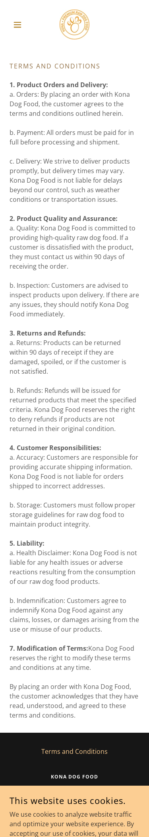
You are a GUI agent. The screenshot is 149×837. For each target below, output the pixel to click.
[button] (19, 25)
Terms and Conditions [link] (74, 751)
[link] (74, 24)
